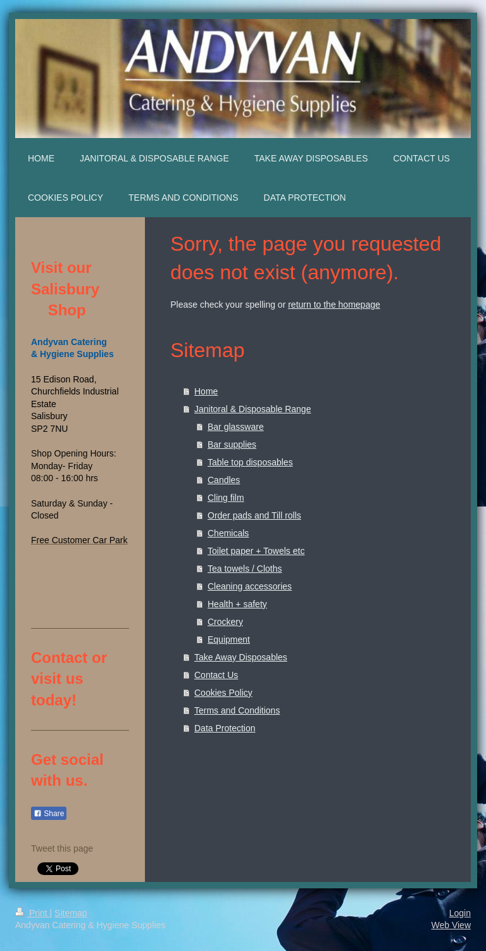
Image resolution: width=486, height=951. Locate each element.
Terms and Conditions (237, 710)
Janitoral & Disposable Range (252, 409)
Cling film (226, 498)
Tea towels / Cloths (245, 569)
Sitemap (70, 913)
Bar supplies (232, 444)
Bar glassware (236, 427)
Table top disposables (250, 462)
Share (49, 813)
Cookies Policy (223, 693)
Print (32, 913)
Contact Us (216, 675)
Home (206, 391)
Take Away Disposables (240, 657)
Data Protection (225, 728)
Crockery (225, 622)
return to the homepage (334, 304)
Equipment (229, 639)
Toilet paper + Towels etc (256, 551)
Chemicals (228, 533)
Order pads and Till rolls (254, 515)
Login (460, 913)
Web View (451, 925)
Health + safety (237, 604)
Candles (224, 480)
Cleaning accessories (250, 586)
